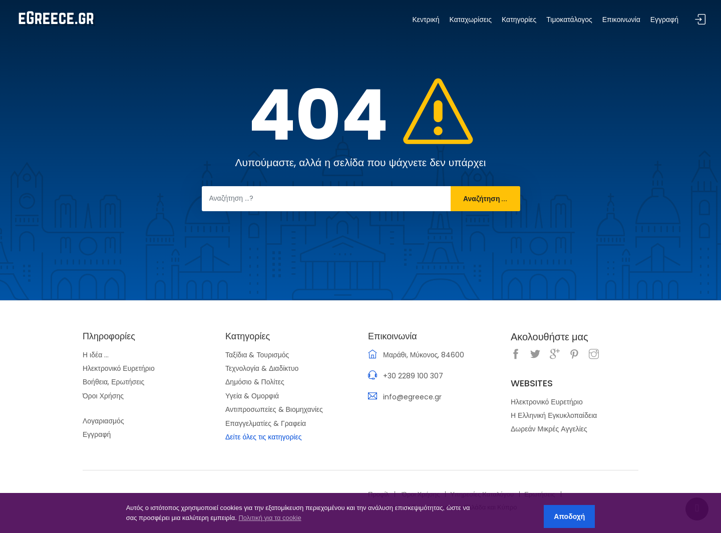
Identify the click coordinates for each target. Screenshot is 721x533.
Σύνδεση (700, 20)
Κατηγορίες (519, 20)
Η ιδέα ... (96, 355)
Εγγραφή (97, 434)
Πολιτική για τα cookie (269, 517)
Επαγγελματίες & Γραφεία (265, 423)
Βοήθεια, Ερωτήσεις (113, 382)
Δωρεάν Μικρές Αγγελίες (549, 429)
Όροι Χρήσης (103, 396)
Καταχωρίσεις (470, 20)
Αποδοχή (569, 516)
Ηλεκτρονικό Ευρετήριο (119, 368)
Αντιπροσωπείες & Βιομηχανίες (274, 409)
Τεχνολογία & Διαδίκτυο (261, 368)
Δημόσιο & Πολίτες (254, 382)
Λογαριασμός (103, 421)
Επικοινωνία (621, 20)
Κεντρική (425, 20)
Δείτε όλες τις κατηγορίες (263, 437)
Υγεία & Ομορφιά (252, 396)
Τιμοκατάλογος (569, 20)
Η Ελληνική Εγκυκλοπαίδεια (554, 415)
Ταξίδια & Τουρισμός (257, 355)
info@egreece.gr (412, 397)
